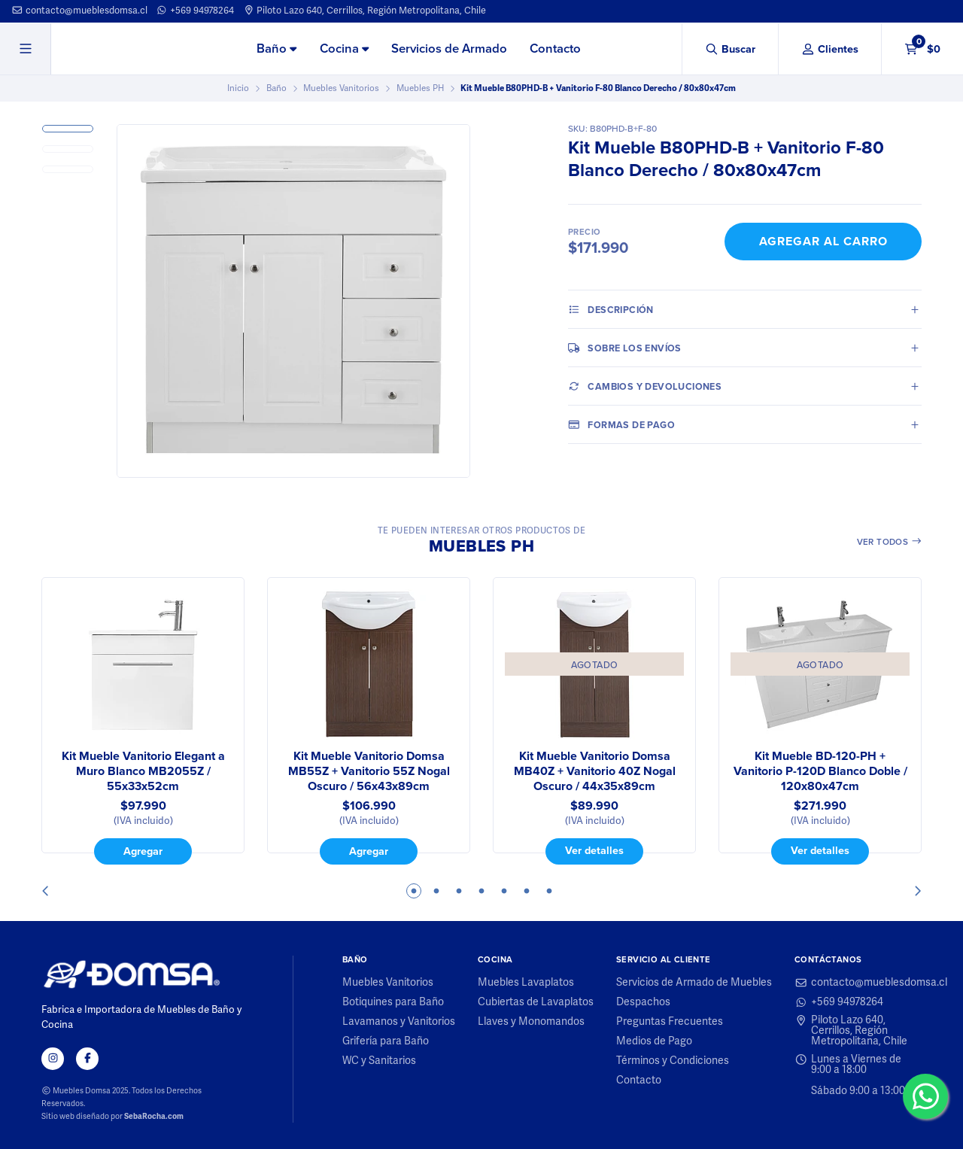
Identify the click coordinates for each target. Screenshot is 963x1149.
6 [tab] (526, 890)
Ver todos (889, 542)
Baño (276, 48)
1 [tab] (413, 890)
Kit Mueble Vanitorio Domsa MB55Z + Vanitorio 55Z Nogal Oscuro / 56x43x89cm (369, 771)
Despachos (643, 1002)
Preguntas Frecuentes (669, 1022)
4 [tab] (481, 890)
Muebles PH (420, 88)
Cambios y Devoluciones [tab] (644, 386)
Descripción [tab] (611, 309)
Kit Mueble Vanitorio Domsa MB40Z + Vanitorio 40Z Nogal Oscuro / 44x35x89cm (595, 771)
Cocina (344, 48)
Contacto (555, 48)
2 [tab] (436, 890)
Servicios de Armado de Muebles (694, 982)
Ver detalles (594, 850)
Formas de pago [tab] (621, 424)
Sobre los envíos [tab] (625, 347)
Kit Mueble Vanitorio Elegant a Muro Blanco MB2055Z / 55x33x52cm (143, 771)
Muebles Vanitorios (341, 88)
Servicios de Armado (449, 48)
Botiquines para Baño (393, 1002)
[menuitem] (276, 49)
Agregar (143, 851)
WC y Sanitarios (379, 1061)
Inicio (238, 88)
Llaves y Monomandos (531, 1022)
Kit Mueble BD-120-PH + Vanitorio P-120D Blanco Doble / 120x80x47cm (820, 771)
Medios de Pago (654, 1041)
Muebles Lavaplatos (526, 982)
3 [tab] (458, 890)
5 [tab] (504, 890)
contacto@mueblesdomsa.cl (79, 11)
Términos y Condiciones (672, 1061)
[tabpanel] (143, 721)
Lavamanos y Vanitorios (398, 1022)
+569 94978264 (195, 11)
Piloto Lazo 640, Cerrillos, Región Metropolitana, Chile (365, 11)
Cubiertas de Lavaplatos (536, 1002)
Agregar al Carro (823, 241)
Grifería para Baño (385, 1041)
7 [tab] (549, 890)
